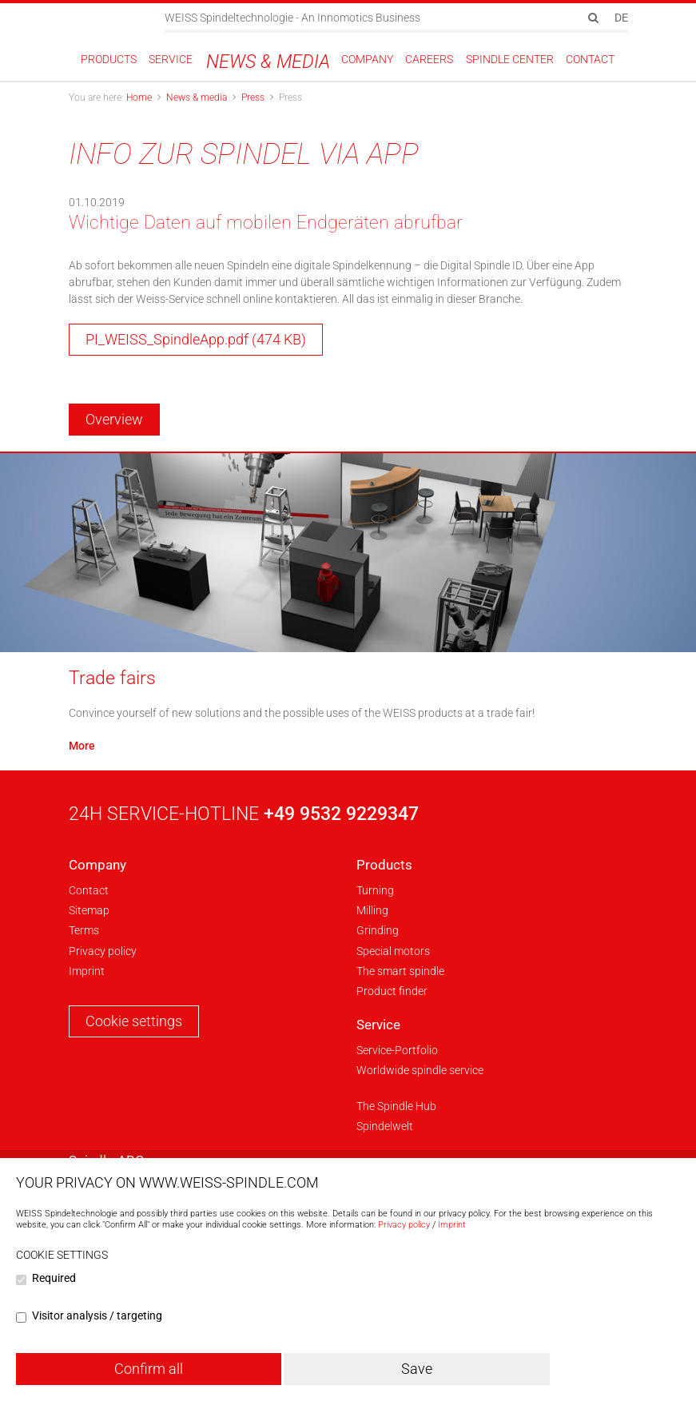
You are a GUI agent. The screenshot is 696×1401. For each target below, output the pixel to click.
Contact (89, 890)
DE (621, 17)
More (82, 745)
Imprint (87, 971)
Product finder (392, 991)
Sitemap (89, 910)
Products (384, 865)
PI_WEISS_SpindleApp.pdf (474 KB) (196, 339)
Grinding (377, 930)
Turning (375, 890)
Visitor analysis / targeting (97, 1315)
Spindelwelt (384, 1126)
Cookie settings (134, 1021)
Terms (84, 930)
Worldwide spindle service (419, 1070)
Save (416, 1368)
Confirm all (148, 1368)
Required (54, 1278)
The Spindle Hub (396, 1106)
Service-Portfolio (397, 1050)
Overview (114, 419)
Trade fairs (112, 678)
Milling (372, 910)
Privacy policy (103, 951)
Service (378, 1025)
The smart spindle (400, 971)
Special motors (393, 951)
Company (97, 865)
